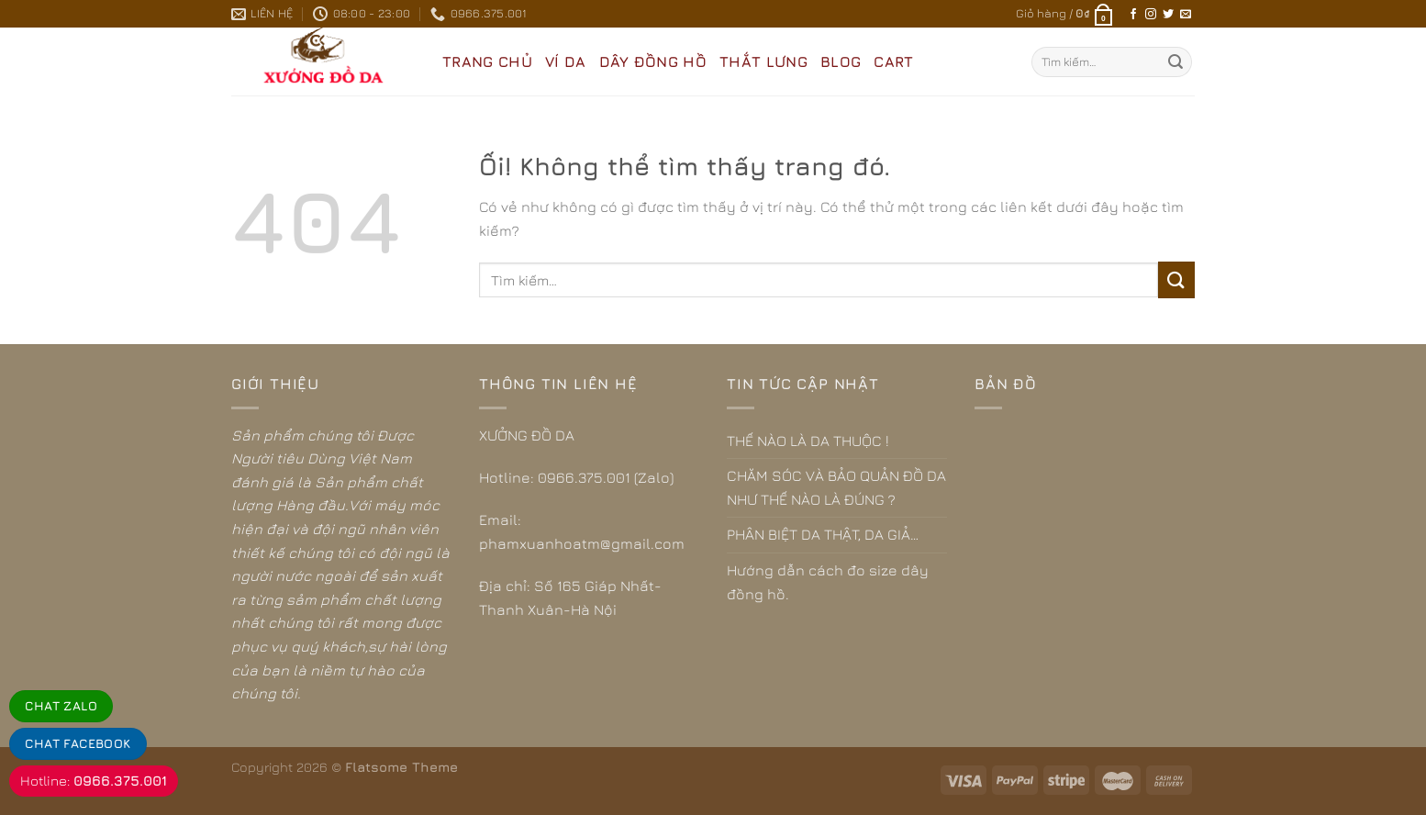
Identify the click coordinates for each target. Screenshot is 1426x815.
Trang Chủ (487, 61)
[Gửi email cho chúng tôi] (1185, 14)
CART (893, 61)
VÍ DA (565, 61)
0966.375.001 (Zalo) (606, 477)
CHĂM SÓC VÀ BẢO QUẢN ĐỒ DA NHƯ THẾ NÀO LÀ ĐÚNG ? (836, 487)
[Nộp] (1175, 62)
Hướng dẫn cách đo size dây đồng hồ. (828, 582)
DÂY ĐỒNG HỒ (653, 61)
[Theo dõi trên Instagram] (1150, 14)
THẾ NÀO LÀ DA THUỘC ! (808, 440)
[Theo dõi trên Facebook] (1133, 14)
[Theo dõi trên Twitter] (1168, 14)
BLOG (840, 61)
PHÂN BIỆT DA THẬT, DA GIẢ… (823, 534)
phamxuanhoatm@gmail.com (582, 543)
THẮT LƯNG (763, 61)
